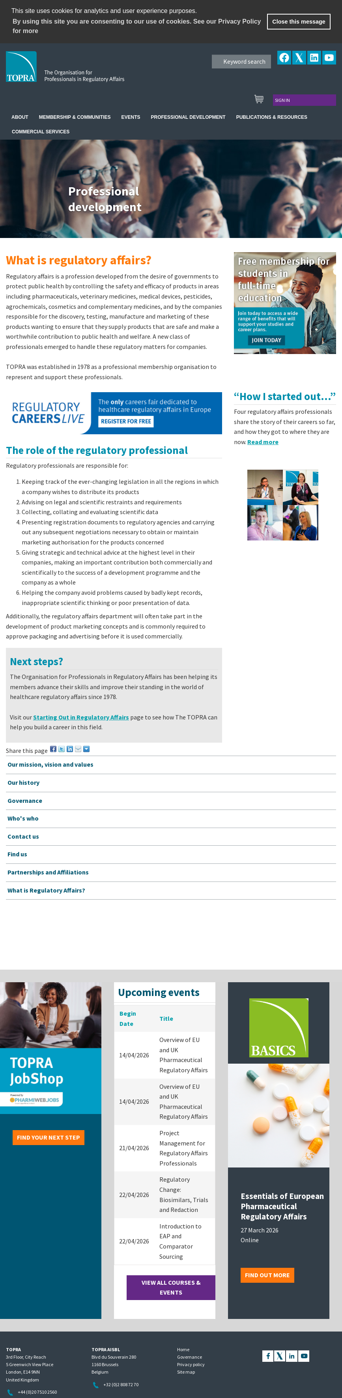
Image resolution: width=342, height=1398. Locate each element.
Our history (23, 782)
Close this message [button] (298, 21)
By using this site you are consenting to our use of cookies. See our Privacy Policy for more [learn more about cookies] (137, 26)
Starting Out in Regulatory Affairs (81, 717)
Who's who (23, 818)
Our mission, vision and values (50, 764)
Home (183, 1349)
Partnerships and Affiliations (48, 872)
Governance (24, 800)
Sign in (282, 100)
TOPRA (81, 72)
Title (166, 1018)
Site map (186, 1372)
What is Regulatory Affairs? (46, 890)
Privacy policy (191, 1364)
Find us (17, 854)
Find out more (267, 1275)
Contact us (23, 836)
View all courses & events (171, 1287)
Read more (262, 442)
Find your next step (48, 1137)
